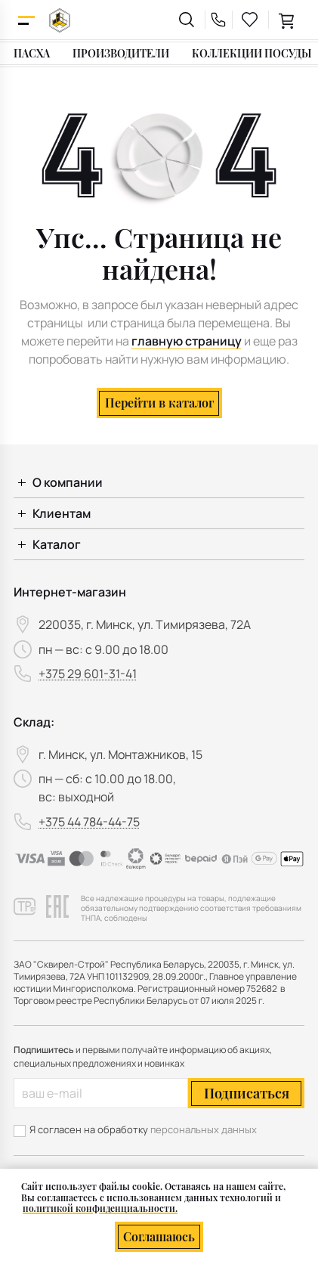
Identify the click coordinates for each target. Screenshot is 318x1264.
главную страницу (186, 341)
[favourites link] (250, 20)
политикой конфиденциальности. (100, 1208)
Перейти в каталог (159, 402)
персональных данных (203, 1129)
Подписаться (246, 1093)
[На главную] (59, 20)
